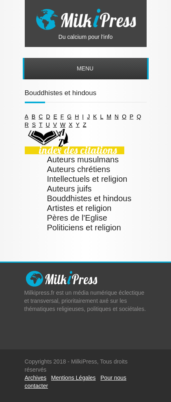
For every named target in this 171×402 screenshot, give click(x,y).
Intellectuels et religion (87, 178)
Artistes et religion (79, 208)
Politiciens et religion (84, 227)
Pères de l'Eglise (77, 217)
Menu (85, 68)
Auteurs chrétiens (78, 169)
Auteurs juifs (69, 188)
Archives (36, 377)
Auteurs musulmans (83, 159)
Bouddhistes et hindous (89, 198)
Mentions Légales (73, 377)
